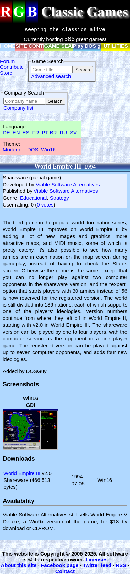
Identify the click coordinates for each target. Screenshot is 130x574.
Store (6, 73)
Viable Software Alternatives (68, 184)
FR (35, 132)
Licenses (97, 559)
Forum (7, 61)
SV (73, 132)
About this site (18, 565)
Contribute (12, 67)
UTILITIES (116, 46)
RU (63, 132)
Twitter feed (97, 565)
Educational (33, 198)
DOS (33, 149)
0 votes (45, 205)
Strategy (59, 198)
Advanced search (51, 76)
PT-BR (49, 132)
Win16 (48, 149)
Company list (18, 108)
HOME (7, 46)
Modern (11, 149)
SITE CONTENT (34, 46)
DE (6, 132)
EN (16, 132)
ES (26, 132)
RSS (121, 565)
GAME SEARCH (63, 46)
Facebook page (59, 565)
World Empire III (21, 473)
